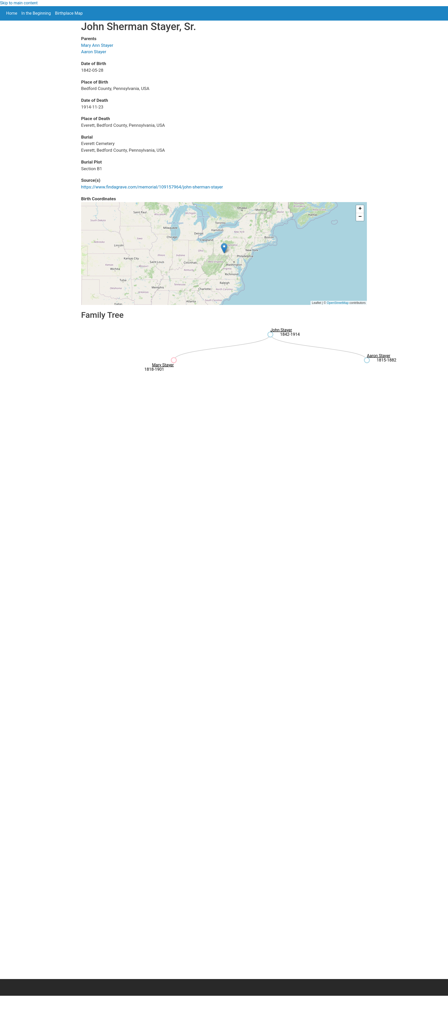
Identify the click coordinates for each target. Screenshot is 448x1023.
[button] (224, 248)
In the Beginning (36, 13)
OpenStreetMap (338, 303)
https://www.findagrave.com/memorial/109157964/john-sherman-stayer (152, 186)
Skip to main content (19, 3)
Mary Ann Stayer (97, 45)
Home (11, 13)
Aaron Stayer (93, 51)
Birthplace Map (69, 13)
